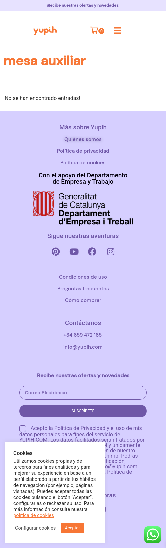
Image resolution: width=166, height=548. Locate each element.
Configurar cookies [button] (35, 528)
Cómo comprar (83, 300)
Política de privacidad (83, 151)
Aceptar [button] (72, 527)
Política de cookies (83, 162)
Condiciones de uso (83, 277)
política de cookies (33, 515)
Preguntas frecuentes (83, 288)
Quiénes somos (83, 139)
